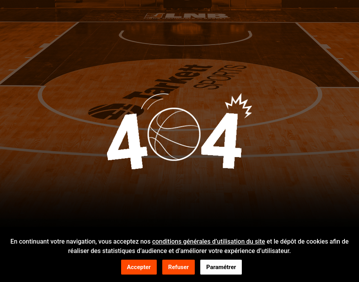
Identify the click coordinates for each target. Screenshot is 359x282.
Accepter (139, 267)
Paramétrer (221, 267)
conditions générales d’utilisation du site (208, 242)
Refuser (178, 267)
